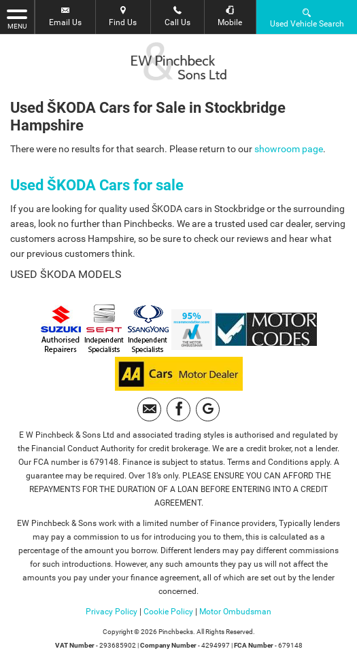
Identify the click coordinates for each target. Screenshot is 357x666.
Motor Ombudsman (235, 611)
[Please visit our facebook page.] (178, 409)
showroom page (288, 148)
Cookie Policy (168, 611)
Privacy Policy (111, 611)
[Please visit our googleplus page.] (208, 409)
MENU (17, 18)
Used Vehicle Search (307, 17)
